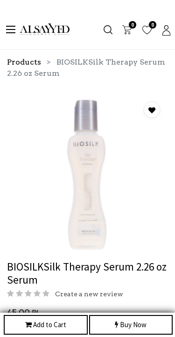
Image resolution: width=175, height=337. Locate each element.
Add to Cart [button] (45, 325)
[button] (152, 110)
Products (24, 62)
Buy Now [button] (131, 325)
